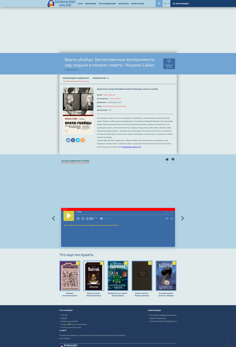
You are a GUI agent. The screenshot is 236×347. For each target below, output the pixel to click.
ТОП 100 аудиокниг (107, 3)
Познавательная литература (128, 89)
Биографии (90, 3)
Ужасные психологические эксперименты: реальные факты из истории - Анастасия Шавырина (69, 294)
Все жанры (123, 3)
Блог (80, 3)
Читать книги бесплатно (71, 327)
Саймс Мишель (109, 95)
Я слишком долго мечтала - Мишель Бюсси (166, 294)
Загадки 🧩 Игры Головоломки (74, 324)
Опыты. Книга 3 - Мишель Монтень (142, 294)
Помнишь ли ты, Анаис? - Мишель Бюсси (118, 294)
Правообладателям (158, 318)
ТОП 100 (64, 315)
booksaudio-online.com (131, 147)
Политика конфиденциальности (163, 315)
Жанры (64, 318)
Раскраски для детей (69, 321)
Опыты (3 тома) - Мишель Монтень (93, 294)
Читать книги (137, 3)
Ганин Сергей (115, 98)
